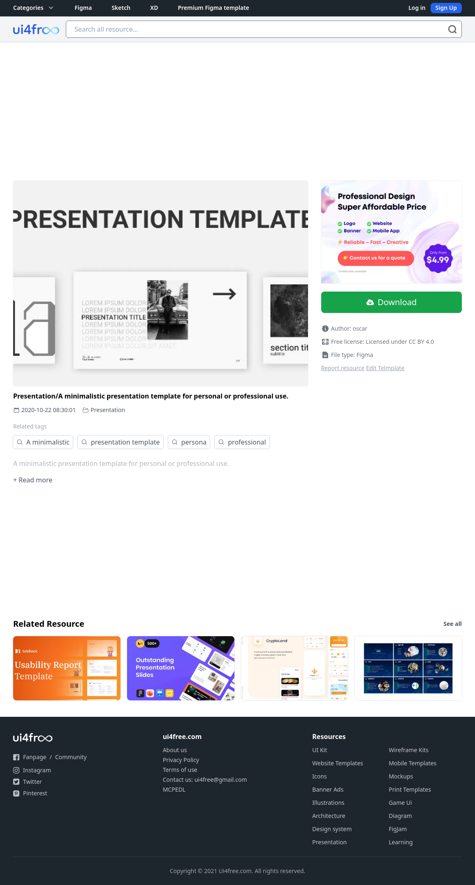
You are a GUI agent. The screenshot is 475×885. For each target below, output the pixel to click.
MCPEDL (174, 789)
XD (154, 8)
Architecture (328, 816)
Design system (332, 829)
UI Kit (319, 750)
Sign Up (446, 8)
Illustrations (328, 802)
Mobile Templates (412, 763)
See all (452, 624)
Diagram (400, 816)
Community (71, 757)
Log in (417, 8)
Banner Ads (327, 789)
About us (175, 750)
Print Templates (410, 789)
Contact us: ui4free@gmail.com (205, 779)
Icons (319, 776)
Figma (83, 8)
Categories (34, 8)
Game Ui (400, 802)
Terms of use (180, 770)
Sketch (120, 8)
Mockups (401, 776)
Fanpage (34, 757)
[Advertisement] (237, 104)
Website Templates (337, 763)
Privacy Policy (181, 760)
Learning (400, 842)
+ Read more (32, 479)
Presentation (107, 410)
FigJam (398, 829)
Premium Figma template (213, 8)
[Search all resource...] (264, 29)
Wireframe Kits (409, 750)
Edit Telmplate (385, 368)
